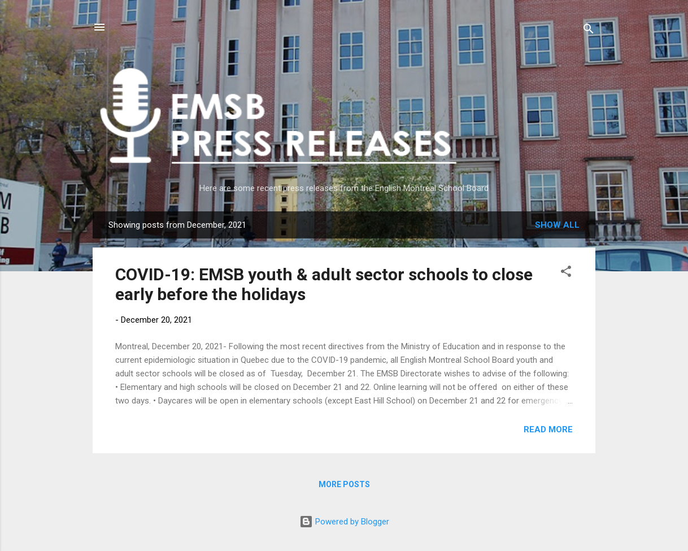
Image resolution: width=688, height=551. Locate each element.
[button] (566, 273)
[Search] (588, 31)
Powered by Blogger (344, 522)
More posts (344, 484)
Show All (557, 225)
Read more (548, 429)
